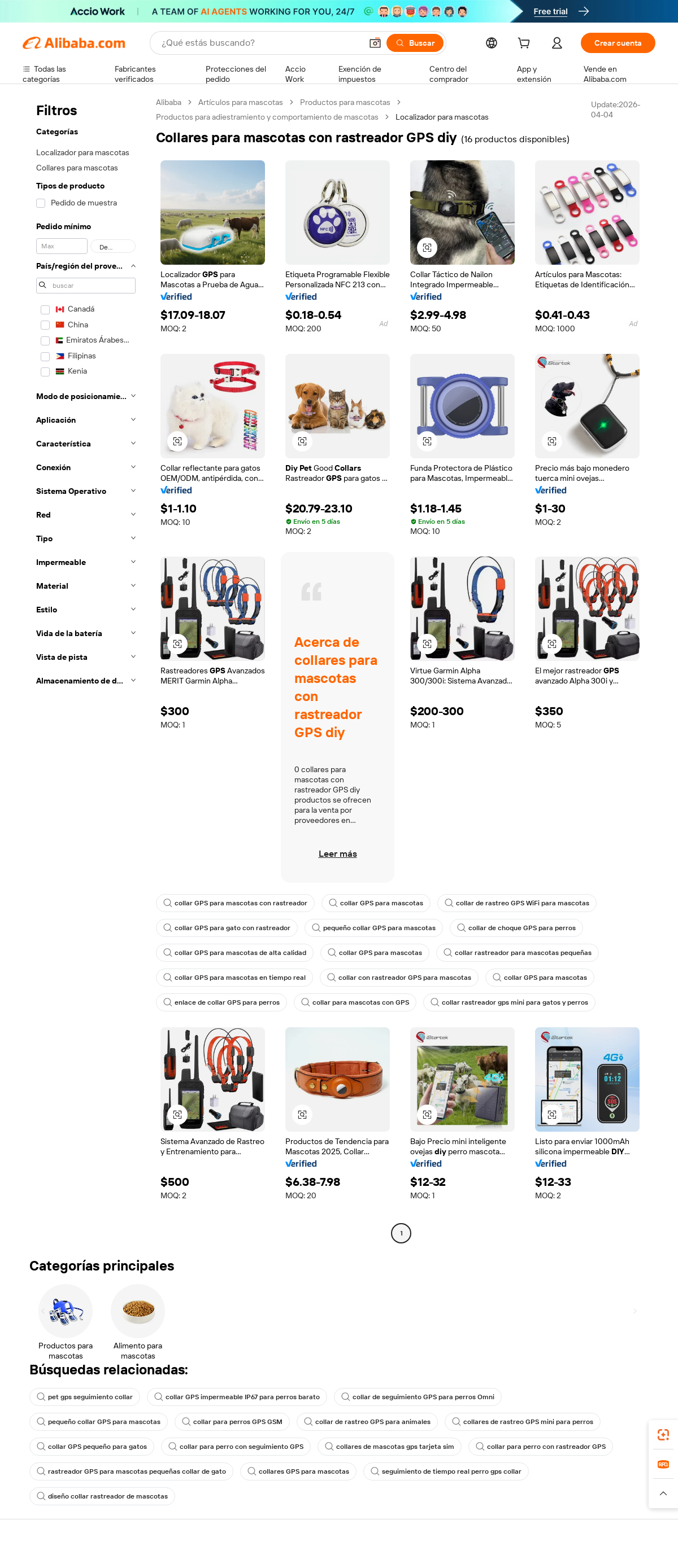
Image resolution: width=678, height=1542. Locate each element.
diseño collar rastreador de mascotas (102, 1496)
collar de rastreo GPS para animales (367, 1421)
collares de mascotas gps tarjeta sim (389, 1446)
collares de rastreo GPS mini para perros (522, 1421)
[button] (375, 43)
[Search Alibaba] (260, 43)
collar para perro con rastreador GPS (541, 1446)
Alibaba (168, 102)
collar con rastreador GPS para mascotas (399, 977)
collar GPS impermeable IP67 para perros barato (237, 1396)
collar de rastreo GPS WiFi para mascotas (517, 903)
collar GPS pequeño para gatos (92, 1446)
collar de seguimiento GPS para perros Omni (417, 1396)
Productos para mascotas (345, 102)
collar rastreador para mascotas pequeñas (518, 952)
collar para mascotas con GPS (355, 1002)
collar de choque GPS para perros (516, 927)
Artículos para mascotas (240, 102)
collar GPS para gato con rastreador (226, 927)
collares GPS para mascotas (298, 1471)
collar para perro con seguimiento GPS (235, 1446)
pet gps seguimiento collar (85, 1396)
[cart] (526, 44)
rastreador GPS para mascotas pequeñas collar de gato (131, 1471)
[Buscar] (415, 43)
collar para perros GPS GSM (232, 1421)
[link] (663, 1434)
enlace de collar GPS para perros (221, 1002)
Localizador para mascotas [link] (442, 116)
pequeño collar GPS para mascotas (374, 927)
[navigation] (85, 669)
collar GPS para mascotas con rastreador (235, 903)
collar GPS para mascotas (376, 903)
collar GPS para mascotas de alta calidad (234, 952)
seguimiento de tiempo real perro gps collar (446, 1471)
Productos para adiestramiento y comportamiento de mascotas (267, 116)
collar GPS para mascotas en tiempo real (234, 977)
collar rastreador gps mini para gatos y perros (509, 1002)
